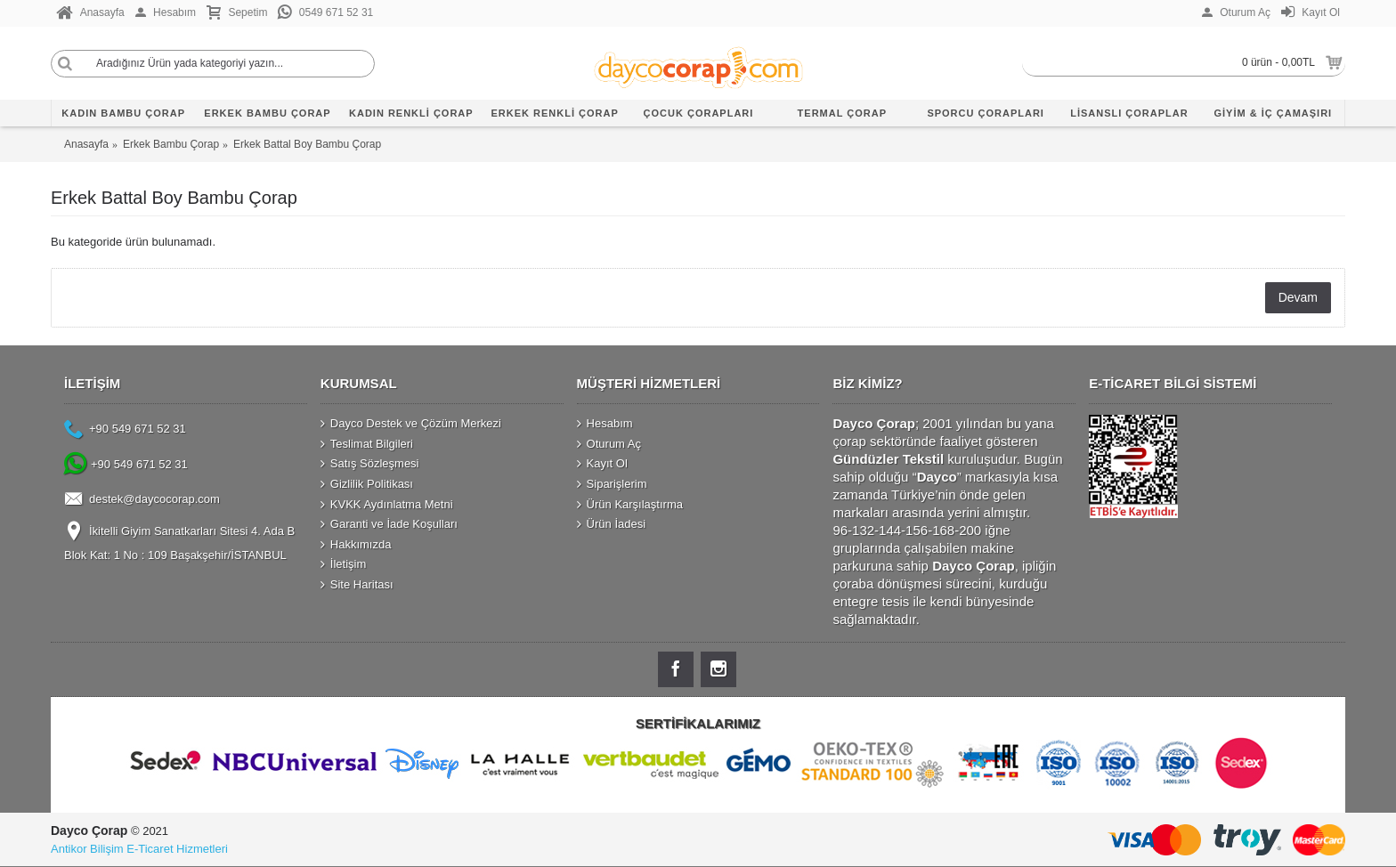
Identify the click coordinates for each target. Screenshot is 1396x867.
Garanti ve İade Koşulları (389, 524)
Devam (1298, 297)
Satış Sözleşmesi (370, 464)
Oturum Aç (609, 444)
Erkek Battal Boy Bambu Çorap (307, 144)
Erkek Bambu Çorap (171, 144)
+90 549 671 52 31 (125, 430)
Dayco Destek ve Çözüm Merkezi (411, 424)
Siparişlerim (612, 484)
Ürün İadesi (611, 524)
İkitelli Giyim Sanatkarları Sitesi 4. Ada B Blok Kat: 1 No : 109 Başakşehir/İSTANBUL (179, 542)
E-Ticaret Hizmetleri (177, 848)
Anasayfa (86, 144)
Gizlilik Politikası (367, 484)
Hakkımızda (356, 544)
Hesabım (605, 424)
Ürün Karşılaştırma (630, 504)
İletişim (343, 564)
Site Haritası (357, 585)
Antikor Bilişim (87, 848)
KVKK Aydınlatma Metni (387, 504)
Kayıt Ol (602, 464)
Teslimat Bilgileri (367, 444)
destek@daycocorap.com (142, 501)
